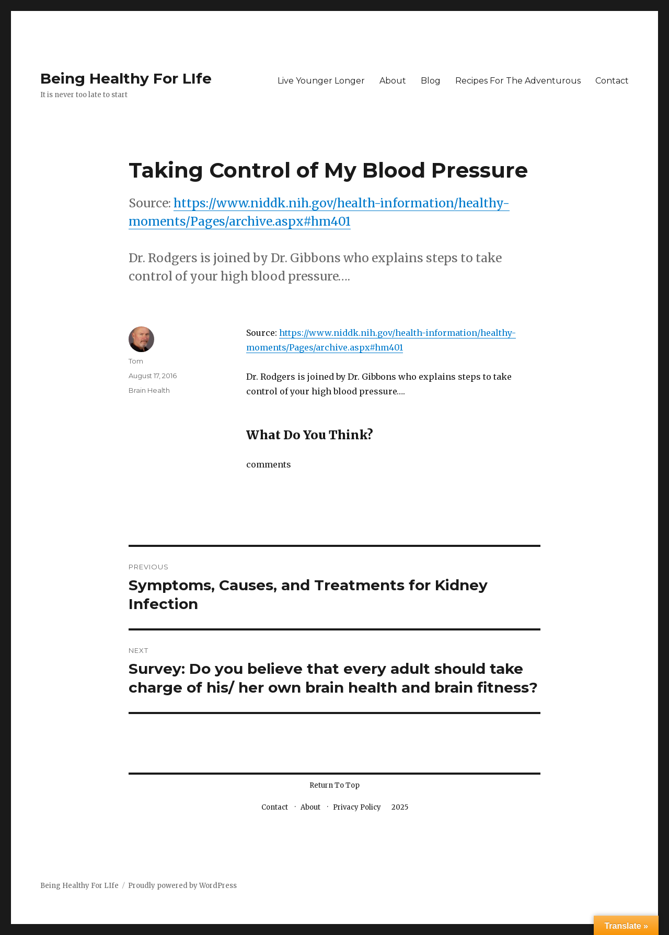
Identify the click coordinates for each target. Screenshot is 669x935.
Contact (612, 81)
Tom (136, 361)
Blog (431, 81)
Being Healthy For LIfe (126, 78)
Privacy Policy (357, 807)
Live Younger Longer (321, 81)
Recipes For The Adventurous (518, 81)
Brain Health (149, 390)
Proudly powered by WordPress (182, 885)
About (392, 81)
